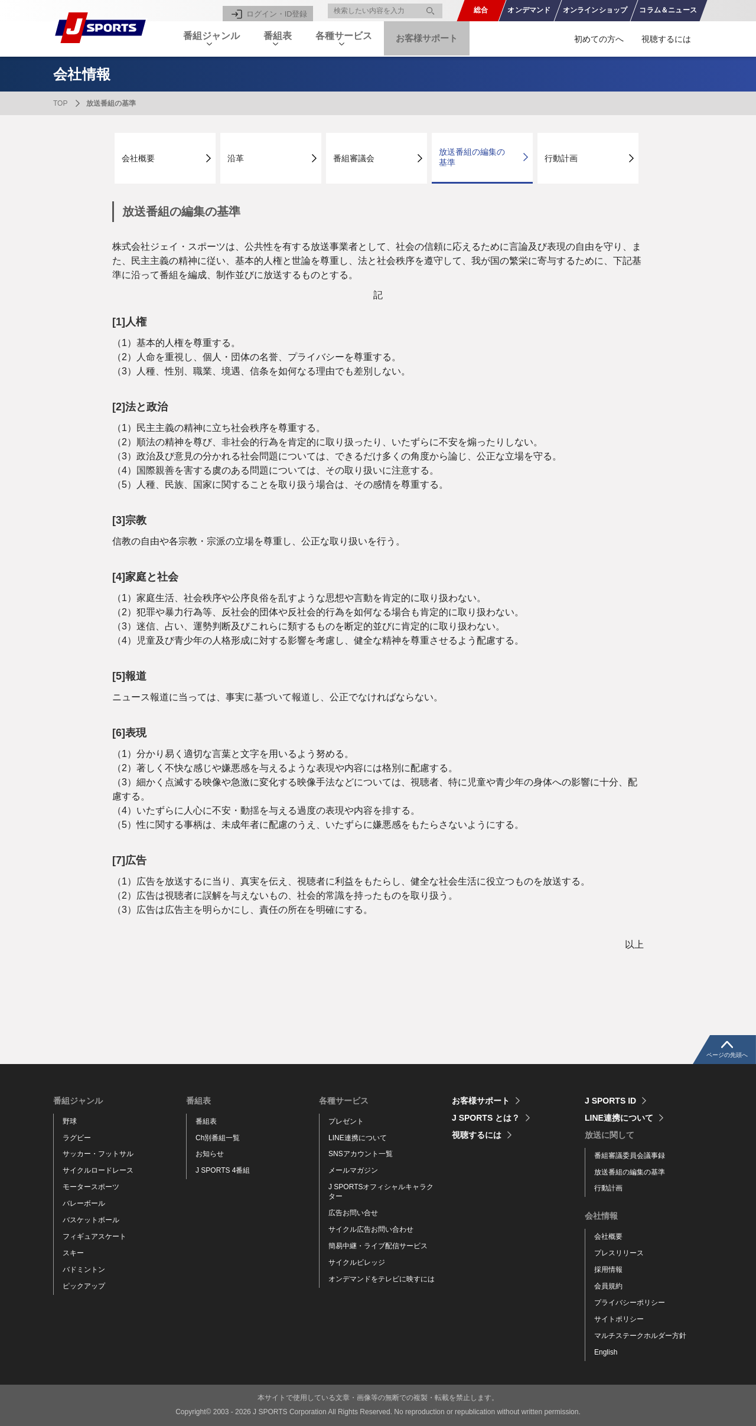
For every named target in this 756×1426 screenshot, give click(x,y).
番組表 (206, 1121)
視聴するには (666, 39)
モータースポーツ (91, 1187)
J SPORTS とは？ (486, 1118)
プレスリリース (619, 1253)
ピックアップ (84, 1286)
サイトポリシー (619, 1319)
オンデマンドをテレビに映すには (381, 1279)
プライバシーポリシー (629, 1302)
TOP (60, 103)
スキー (73, 1253)
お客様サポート (446, 39)
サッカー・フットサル (98, 1154)
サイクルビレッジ (356, 1262)
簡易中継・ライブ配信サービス (378, 1246)
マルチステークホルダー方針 (640, 1336)
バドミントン (84, 1269)
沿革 (235, 158)
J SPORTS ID (610, 1101)
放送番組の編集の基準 (472, 157)
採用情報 (608, 1269)
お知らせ (209, 1154)
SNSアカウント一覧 (360, 1154)
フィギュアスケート (94, 1236)
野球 (70, 1121)
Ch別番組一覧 (217, 1138)
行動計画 (561, 158)
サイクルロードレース (98, 1170)
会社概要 (138, 158)
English (605, 1352)
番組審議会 (353, 158)
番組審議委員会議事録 (629, 1155)
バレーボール (84, 1203)
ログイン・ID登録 (278, 10)
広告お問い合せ (353, 1213)
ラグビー (77, 1138)
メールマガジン (353, 1170)
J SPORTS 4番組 (222, 1170)
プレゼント (346, 1121)
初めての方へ (599, 39)
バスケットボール (91, 1220)
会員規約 (608, 1286)
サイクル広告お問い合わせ (370, 1229)
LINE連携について (357, 1138)
